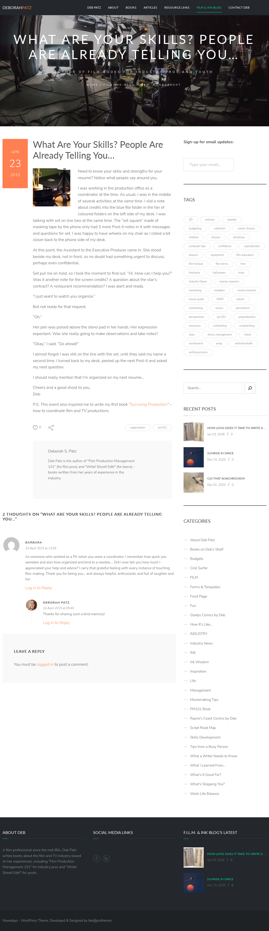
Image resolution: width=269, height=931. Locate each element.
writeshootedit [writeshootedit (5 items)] (244, 343)
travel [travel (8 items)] (247, 335)
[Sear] (250, 388)
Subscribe (251, 165)
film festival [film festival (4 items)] (196, 264)
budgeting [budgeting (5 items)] (195, 228)
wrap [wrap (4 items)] (219, 343)
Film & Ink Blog (209, 7)
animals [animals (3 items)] (210, 220)
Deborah (17, 7)
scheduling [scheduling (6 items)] (220, 326)
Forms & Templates (205, 587)
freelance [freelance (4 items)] (194, 273)
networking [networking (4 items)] (196, 308)
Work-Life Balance (204, 793)
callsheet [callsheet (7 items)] (219, 228)
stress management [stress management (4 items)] (220, 335)
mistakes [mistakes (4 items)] (219, 290)
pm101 (162, 427)
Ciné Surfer (199, 568)
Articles (150, 7)
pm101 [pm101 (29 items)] (221, 317)
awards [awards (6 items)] (231, 220)
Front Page (198, 596)
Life (193, 680)
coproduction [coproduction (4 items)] (252, 246)
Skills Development (205, 737)
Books (131, 7)
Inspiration (198, 671)
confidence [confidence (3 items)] (224, 246)
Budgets (196, 558)
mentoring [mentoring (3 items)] (195, 290)
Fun (193, 605)
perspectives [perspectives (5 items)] (196, 317)
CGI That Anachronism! (226, 478)
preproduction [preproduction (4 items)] (247, 317)
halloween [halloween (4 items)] (219, 273)
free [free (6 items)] (243, 264)
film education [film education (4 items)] (245, 255)
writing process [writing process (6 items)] (198, 352)
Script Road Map (203, 727)
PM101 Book (200, 709)
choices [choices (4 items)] (215, 237)
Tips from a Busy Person (209, 746)
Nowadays (10, 920)
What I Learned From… (208, 765)
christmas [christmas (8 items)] (239, 237)
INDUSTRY (198, 633)
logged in (45, 664)
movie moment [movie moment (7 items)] (246, 290)
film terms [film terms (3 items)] (222, 264)
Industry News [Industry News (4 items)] (198, 281)
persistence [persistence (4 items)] (243, 308)
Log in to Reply (38, 588)
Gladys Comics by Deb (207, 615)
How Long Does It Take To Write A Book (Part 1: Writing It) (236, 428)
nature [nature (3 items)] (240, 299)
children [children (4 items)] (194, 237)
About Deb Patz (202, 540)
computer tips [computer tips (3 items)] (197, 246)
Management (200, 690)
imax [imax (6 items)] (241, 273)
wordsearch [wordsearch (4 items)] (196, 343)
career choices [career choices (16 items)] (246, 228)
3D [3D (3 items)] (191, 220)
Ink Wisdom (199, 662)
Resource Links (177, 7)
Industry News (201, 643)
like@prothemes (100, 920)
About (113, 7)
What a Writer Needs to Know (213, 756)
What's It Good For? (205, 774)
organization (137, 427)
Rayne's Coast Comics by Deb (213, 718)
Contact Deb (239, 7)
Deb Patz (94, 7)
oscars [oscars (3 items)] (219, 308)
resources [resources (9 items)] (195, 326)
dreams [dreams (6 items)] (193, 255)
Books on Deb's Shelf (206, 549)
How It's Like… (201, 624)
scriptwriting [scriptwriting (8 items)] (247, 326)
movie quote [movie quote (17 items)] (196, 299)
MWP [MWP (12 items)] (220, 299)
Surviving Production (148, 404)
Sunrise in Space (220, 453)
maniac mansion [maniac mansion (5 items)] (229, 281)
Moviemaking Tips (204, 699)
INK (193, 652)
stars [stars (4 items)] (192, 335)
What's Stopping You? (207, 784)
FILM (194, 577)
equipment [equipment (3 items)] (217, 255)
